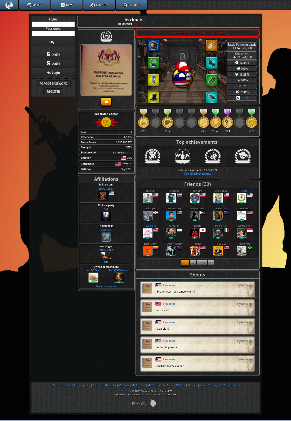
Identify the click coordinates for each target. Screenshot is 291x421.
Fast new (106, 230)
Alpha (110, 385)
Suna (168, 385)
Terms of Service (62, 385)
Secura (154, 385)
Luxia (124, 385)
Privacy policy (82, 385)
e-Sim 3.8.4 (125, 391)
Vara (192, 385)
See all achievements (197, 173)
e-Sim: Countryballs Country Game (220, 385)
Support (98, 385)
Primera (138, 385)
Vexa (180, 385)
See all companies (106, 286)
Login (53, 54)
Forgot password (53, 83)
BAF (106, 209)
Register (53, 91)
